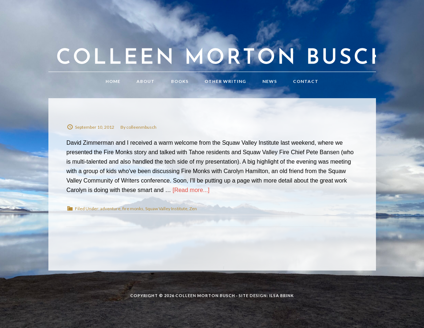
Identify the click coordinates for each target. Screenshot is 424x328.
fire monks (132, 208)
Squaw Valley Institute (166, 208)
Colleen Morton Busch (212, 43)
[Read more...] (191, 190)
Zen (193, 208)
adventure (110, 208)
